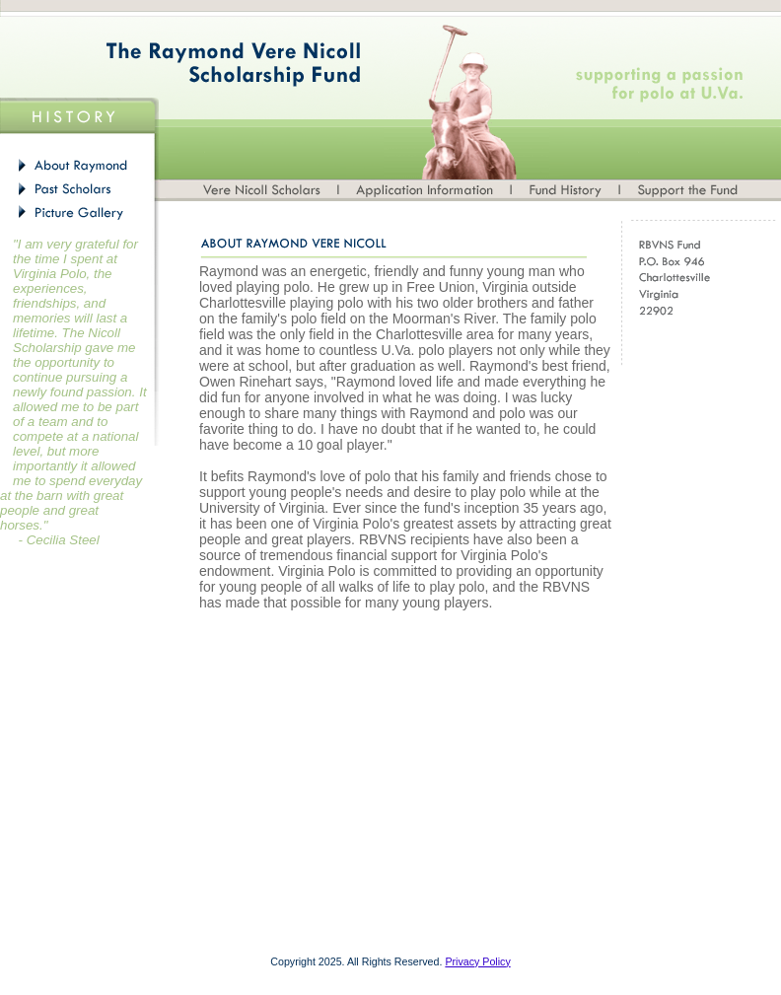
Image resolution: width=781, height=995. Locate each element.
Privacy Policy (477, 961)
